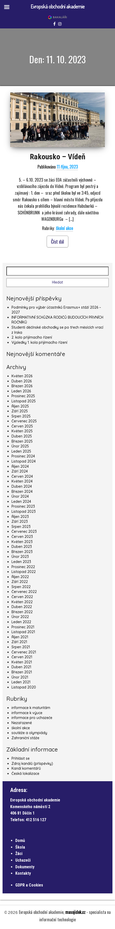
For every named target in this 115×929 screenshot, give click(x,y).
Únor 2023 (20, 556)
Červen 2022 (22, 596)
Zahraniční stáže (25, 738)
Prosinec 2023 (23, 506)
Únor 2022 (20, 616)
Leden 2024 (21, 501)
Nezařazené (21, 723)
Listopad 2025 (23, 401)
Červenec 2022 (24, 591)
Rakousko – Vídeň (57, 156)
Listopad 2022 (23, 571)
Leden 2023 (21, 561)
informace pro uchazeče (31, 717)
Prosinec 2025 (23, 396)
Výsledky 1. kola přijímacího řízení (39, 342)
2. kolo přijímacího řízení (31, 337)
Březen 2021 (21, 672)
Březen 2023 (22, 551)
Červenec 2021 (23, 652)
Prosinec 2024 (23, 456)
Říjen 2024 (20, 466)
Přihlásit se (20, 758)
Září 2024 (19, 471)
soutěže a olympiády (29, 732)
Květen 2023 (22, 541)
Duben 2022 (21, 606)
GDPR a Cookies (29, 885)
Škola (20, 847)
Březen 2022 (22, 612)
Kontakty (23, 873)
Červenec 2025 (24, 421)
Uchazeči (23, 860)
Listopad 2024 (23, 461)
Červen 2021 (21, 657)
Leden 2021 (20, 682)
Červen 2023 (22, 536)
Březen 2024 (22, 491)
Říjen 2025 (20, 406)
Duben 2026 (21, 381)
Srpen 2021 (20, 647)
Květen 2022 (22, 602)
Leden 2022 (21, 622)
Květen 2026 (21, 376)
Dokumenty (24, 866)
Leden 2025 (21, 451)
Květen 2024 (22, 481)
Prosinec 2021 (22, 627)
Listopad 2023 (23, 511)
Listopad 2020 (23, 687)
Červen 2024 (22, 476)
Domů (20, 840)
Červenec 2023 (24, 531)
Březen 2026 (21, 386)
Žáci (18, 853)
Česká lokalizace (25, 773)
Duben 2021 (21, 667)
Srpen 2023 (21, 526)
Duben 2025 (21, 436)
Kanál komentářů (26, 768)
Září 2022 (19, 581)
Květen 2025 (22, 431)
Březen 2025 (22, 441)
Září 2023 (19, 521)
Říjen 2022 (20, 577)
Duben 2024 (21, 486)
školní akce (64, 228)
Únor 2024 (20, 496)
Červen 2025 (22, 426)
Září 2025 (19, 411)
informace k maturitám (30, 707)
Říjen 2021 (19, 637)
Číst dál (57, 241)
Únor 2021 (19, 677)
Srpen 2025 (21, 416)
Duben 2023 (21, 546)
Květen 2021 (21, 662)
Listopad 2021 (23, 632)
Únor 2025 (20, 446)
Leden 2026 (21, 391)
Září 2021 (19, 642)
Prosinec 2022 (23, 567)
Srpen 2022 (21, 586)
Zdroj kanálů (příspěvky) (32, 763)
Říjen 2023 (20, 516)
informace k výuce (26, 713)
